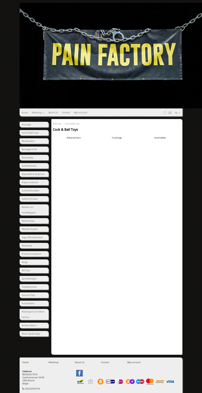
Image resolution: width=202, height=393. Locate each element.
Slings (25, 262)
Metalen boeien (30, 229)
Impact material (30, 182)
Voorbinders (28, 303)
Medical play (28, 220)
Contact (66, 112)
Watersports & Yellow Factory (33, 314)
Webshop (38, 112)
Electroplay (27, 157)
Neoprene (27, 245)
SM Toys (26, 270)
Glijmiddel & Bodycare (33, 174)
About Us (53, 112)
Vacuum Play (28, 295)
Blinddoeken (28, 141)
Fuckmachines (29, 165)
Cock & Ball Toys (30, 132)
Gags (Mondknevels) (32, 237)
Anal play (26, 124)
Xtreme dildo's (29, 325)
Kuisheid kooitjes (30, 190)
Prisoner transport (31, 253)
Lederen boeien (30, 198)
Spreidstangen (29, 278)
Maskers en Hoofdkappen (29, 210)
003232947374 (32, 388)
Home (25, 112)
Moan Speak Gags (31, 333)
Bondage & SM (29, 149)
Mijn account (80, 112)
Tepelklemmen (29, 286)
